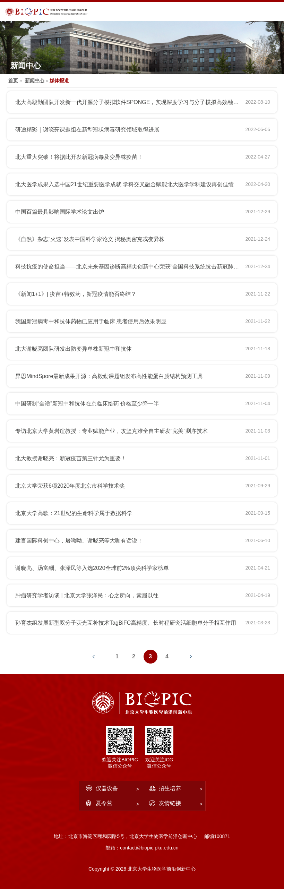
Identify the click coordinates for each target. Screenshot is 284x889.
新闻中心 (34, 80)
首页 (13, 80)
